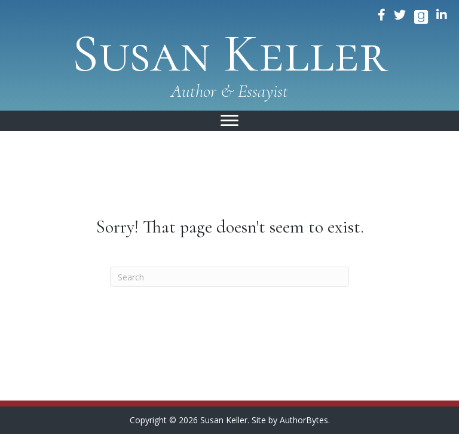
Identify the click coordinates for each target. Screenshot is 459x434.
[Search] (229, 277)
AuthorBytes (304, 420)
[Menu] (229, 121)
